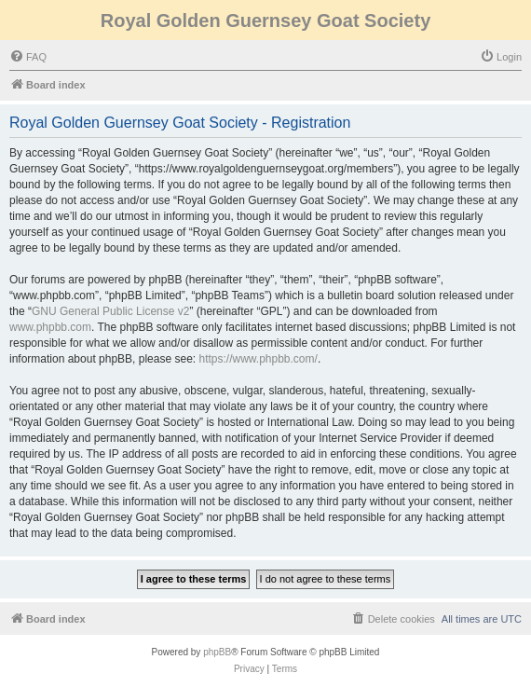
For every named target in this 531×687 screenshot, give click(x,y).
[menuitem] (28, 57)
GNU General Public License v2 (110, 311)
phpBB (217, 652)
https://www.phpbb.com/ (257, 358)
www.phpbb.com (50, 327)
